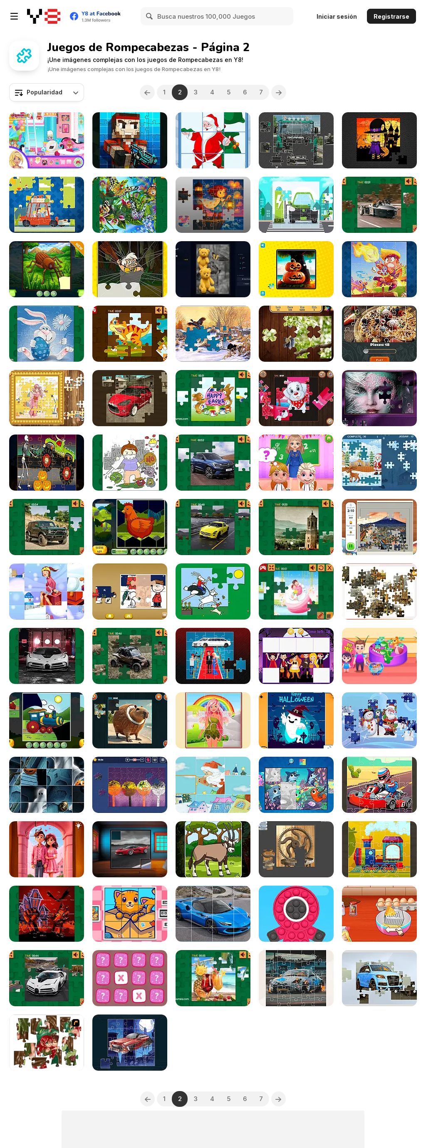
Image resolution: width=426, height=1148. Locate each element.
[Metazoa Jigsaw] (213, 849)
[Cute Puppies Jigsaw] (296, 398)
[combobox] (46, 92)
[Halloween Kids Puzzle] (296, 656)
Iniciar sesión (337, 16)
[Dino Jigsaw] (129, 334)
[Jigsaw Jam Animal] (296, 334)
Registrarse (391, 16)
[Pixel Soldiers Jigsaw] (129, 140)
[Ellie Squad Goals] (46, 140)
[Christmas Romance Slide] (46, 591)
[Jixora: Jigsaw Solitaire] (213, 269)
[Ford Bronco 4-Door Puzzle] (46, 527)
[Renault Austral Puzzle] (213, 463)
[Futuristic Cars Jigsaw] (129, 1043)
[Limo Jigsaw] (213, 656)
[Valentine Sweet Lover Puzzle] (296, 591)
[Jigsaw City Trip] (379, 527)
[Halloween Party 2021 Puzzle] (46, 914)
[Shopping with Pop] (379, 656)
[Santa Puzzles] (213, 140)
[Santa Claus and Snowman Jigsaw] (379, 720)
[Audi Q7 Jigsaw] (379, 978)
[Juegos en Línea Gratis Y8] (44, 16)
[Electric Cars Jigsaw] (296, 205)
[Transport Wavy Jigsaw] (46, 720)
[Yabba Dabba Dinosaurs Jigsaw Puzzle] (129, 269)
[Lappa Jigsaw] (213, 591)
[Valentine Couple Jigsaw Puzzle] (46, 849)
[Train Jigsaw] (379, 849)
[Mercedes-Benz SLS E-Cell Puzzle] (213, 527)
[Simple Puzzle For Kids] (296, 785)
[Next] (278, 92)
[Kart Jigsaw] (379, 785)
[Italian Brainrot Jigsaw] (129, 720)
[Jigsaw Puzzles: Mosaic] (213, 334)
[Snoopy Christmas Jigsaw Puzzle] (129, 591)
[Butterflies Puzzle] (129, 205)
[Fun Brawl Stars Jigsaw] (379, 269)
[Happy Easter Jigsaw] (213, 398)
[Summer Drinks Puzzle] (213, 978)
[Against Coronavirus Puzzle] (129, 463)
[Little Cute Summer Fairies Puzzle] (213, 720)
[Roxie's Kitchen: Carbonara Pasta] (379, 914)
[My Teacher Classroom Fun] (296, 463)
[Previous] (147, 92)
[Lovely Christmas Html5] (213, 785)
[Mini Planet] (129, 978)
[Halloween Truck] (46, 463)
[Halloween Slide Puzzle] (46, 785)
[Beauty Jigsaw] (379, 398)
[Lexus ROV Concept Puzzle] (129, 656)
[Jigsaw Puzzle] (296, 269)
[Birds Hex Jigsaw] (129, 527)
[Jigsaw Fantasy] (213, 205)
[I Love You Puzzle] (46, 1043)
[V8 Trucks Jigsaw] (296, 140)
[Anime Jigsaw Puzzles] (46, 398)
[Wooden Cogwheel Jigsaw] (296, 849)
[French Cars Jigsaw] (129, 398)
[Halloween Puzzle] (296, 720)
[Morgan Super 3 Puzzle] (379, 205)
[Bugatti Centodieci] (46, 656)
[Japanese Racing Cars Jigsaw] (296, 978)
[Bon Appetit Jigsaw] (379, 334)
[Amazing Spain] (296, 527)
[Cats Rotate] (129, 914)
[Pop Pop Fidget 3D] (296, 914)
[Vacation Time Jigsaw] (46, 205)
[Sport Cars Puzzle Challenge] (129, 849)
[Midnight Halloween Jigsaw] (379, 140)
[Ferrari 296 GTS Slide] (213, 914)
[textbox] (46, 92)
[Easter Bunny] (46, 334)
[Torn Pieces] (46, 269)
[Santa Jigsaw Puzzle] (379, 463)
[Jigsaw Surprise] (129, 785)
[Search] (150, 16)
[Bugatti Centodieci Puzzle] (46, 978)
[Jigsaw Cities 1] (379, 591)
